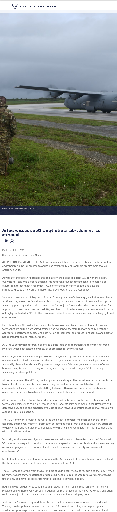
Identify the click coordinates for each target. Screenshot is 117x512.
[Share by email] (12, 241)
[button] (5, 6)
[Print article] (6, 241)
